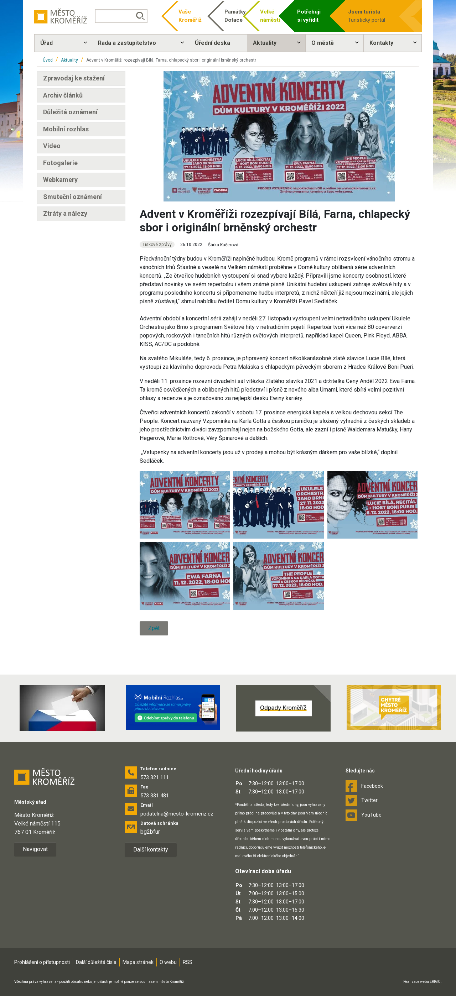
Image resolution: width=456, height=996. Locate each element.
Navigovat (35, 849)
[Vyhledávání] (123, 16)
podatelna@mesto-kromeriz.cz (176, 814)
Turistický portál (370, 15)
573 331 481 (154, 795)
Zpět (154, 628)
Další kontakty (150, 849)
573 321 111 (154, 777)
